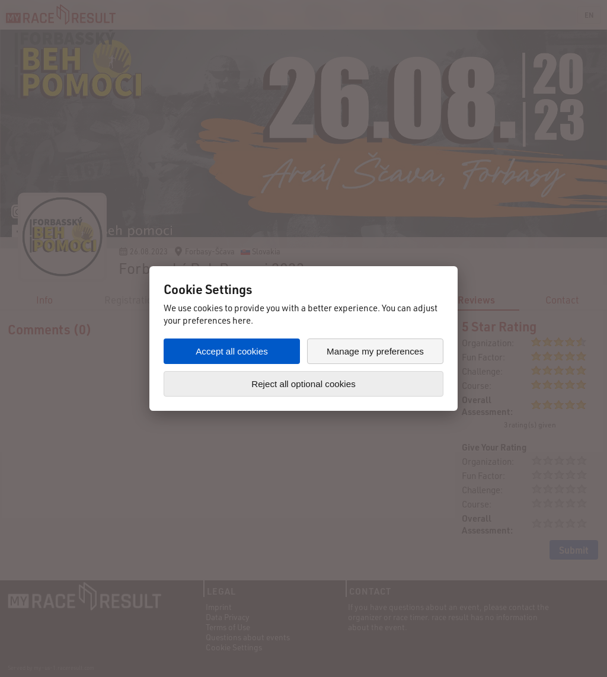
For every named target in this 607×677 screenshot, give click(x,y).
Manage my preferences (375, 351)
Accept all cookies (232, 351)
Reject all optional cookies (303, 384)
